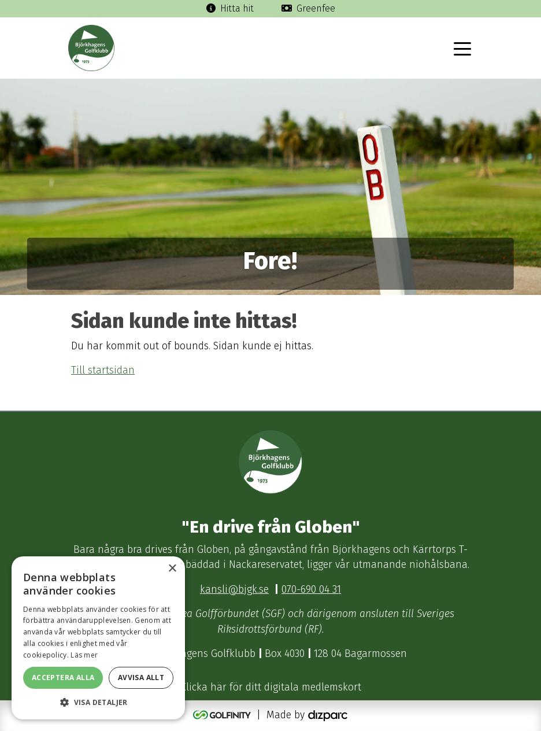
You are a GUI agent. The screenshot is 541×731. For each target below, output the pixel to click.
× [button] (172, 568)
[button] (98, 702)
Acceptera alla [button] (63, 677)
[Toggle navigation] (462, 48)
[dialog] (98, 637)
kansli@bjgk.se (234, 590)
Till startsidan (103, 370)
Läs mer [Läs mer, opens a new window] (84, 655)
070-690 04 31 (311, 590)
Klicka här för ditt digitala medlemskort (270, 687)
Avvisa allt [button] (141, 677)
